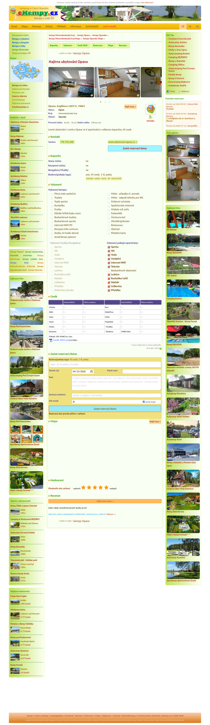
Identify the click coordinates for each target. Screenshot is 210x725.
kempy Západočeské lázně (26, 268)
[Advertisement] (26, 695)
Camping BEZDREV (178, 57)
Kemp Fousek (16, 665)
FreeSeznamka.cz (20, 107)
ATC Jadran (172, 275)
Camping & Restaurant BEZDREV (25, 519)
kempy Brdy (19, 262)
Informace (75, 26)
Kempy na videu (20, 85)
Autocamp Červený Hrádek (22, 532)
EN (197, 26)
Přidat (172, 91)
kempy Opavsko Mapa (93, 38)
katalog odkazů (121, 720)
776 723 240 (67, 142)
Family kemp (175, 74)
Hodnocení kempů (21, 89)
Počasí (49, 26)
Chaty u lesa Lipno (178, 49)
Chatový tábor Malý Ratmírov (23, 398)
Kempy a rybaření (20, 38)
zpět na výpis (66, 53)
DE (190, 26)
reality (74, 720)
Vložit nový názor (105, 501)
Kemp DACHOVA (174, 252)
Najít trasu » (130, 107)
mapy (134, 720)
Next (160, 84)
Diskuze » (110, 514)
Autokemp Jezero (18, 163)
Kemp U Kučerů (176, 78)
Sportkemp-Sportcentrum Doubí (24, 444)
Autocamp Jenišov (178, 42)
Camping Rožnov (174, 298)
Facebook (69, 715)
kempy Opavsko (35, 270)
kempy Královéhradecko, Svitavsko (26, 264)
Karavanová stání (20, 35)
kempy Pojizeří (17, 252)
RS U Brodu (15, 149)
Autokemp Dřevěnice (176, 393)
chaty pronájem (149, 720)
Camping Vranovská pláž (180, 38)
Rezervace (97, 45)
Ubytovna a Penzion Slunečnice (24, 122)
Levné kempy (18, 99)
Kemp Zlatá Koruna (18, 467)
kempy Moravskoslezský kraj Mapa (64, 38)
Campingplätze (56, 715)
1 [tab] (100, 102)
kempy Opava (83, 35)
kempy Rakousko (178, 720)
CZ (183, 26)
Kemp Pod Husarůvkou (20, 326)
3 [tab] (109, 102)
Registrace (106, 715)
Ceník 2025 (82, 45)
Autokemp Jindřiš (177, 85)
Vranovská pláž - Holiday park (23, 560)
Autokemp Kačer (174, 439)
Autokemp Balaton (18, 176)
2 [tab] (105, 102)
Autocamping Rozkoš (179, 53)
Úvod (14, 26)
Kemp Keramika (17, 546)
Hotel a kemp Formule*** (22, 490)
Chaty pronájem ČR (21, 53)
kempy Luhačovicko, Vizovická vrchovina (26, 254)
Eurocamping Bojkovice (179, 81)
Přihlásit (61, 26)
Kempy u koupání (20, 42)
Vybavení (67, 45)
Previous (50, 84)
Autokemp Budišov (19, 204)
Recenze (36, 26)
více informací (147, 2)
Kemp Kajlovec (17, 136)
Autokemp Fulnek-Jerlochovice (24, 231)
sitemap (116, 715)
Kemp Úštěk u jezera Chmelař (23, 506)
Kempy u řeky (18, 46)
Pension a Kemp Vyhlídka (21, 624)
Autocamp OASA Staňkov (178, 416)
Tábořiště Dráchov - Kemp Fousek (182, 321)
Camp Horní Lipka (18, 596)
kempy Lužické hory (33, 259)
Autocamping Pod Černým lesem (25, 375)
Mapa (24, 26)
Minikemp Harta (17, 190)
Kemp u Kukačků (177, 61)
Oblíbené (185, 91)
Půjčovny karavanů (21, 103)
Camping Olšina (176, 64)
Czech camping (41, 715)
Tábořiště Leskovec (18, 217)
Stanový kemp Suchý (19, 573)
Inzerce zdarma (19, 96)
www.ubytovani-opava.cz (121, 142)
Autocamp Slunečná (19, 651)
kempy (30, 715)
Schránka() (92, 26)
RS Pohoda (171, 229)
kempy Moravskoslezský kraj (62, 35)
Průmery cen (18, 92)
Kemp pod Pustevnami (20, 637)
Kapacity (54, 45)
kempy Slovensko (20, 49)
